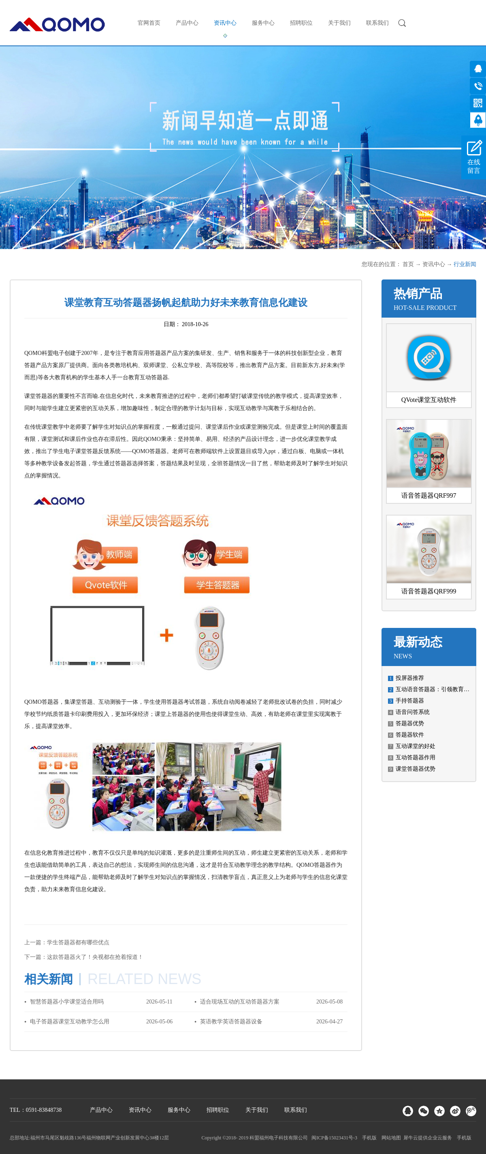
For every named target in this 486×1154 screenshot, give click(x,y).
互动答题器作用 (415, 757)
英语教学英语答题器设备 (231, 1022)
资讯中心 (433, 264)
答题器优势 (410, 723)
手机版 (368, 1138)
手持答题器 (410, 701)
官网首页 (149, 23)
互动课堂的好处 (415, 746)
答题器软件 (410, 735)
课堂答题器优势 (415, 769)
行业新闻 (465, 264)
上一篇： (66, 942)
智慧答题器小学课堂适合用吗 (67, 1002)
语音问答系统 (413, 712)
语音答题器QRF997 (428, 495)
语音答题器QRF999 (428, 591)
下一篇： (83, 957)
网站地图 (390, 1138)
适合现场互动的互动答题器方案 (239, 1002)
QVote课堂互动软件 (429, 399)
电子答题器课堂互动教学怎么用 (69, 1022)
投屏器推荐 (410, 678)
